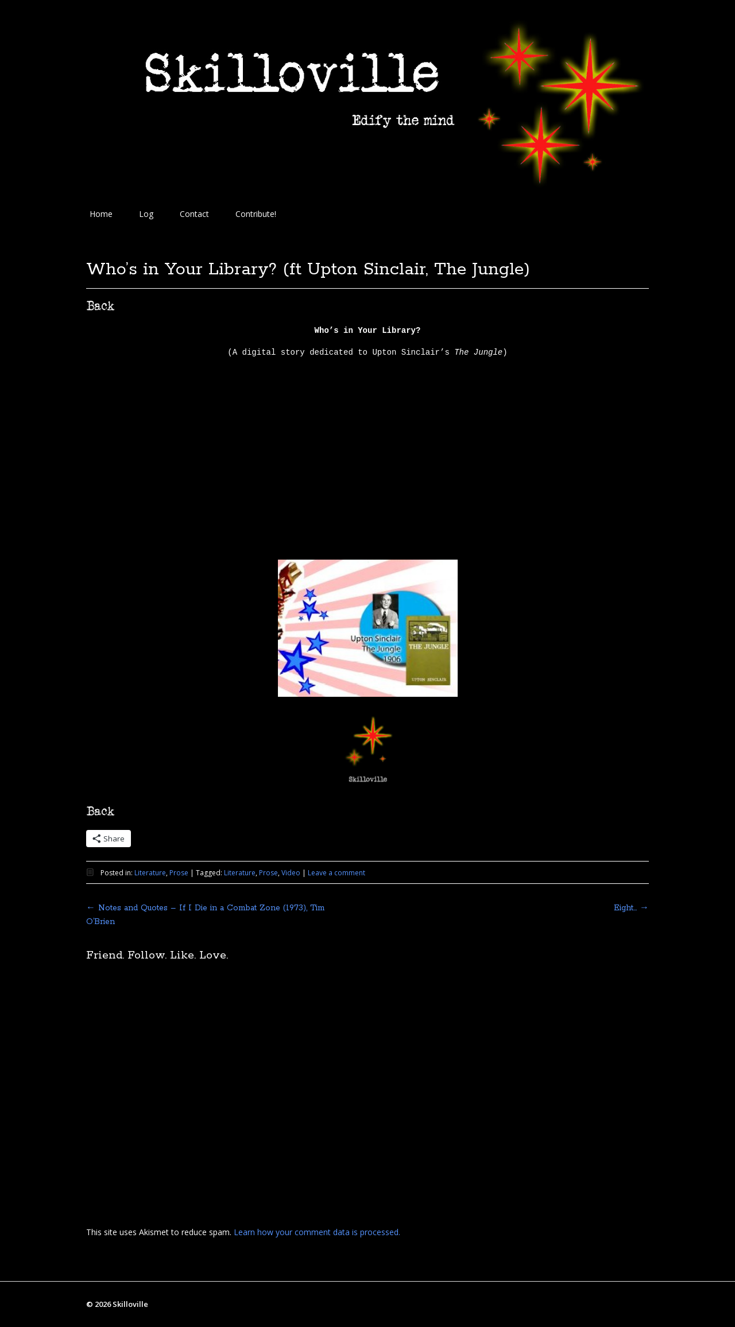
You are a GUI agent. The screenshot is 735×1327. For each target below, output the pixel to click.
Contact (194, 213)
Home (101, 213)
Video (290, 873)
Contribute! (255, 213)
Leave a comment (336, 873)
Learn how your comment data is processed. (317, 1232)
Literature (150, 873)
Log (146, 213)
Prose (178, 873)
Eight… (631, 908)
